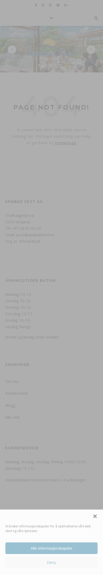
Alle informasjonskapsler (52, 548)
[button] (95, 516)
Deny (51, 562)
